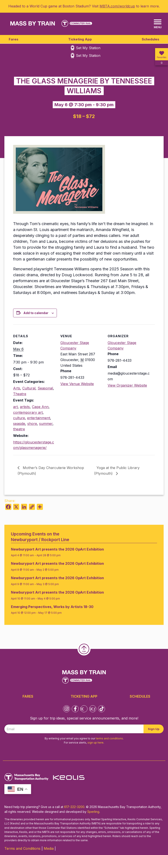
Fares (13, 39)
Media (49, 848)
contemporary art (28, 412)
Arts (16, 388)
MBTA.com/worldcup (117, 6)
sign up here (95, 742)
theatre (19, 429)
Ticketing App (80, 39)
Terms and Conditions (22, 848)
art (15, 407)
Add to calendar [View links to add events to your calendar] (35, 313)
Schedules (150, 39)
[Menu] (158, 24)
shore (32, 423)
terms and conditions (109, 738)
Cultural (28, 388)
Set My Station (88, 48)
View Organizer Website (127, 385)
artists (25, 407)
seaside (19, 423)
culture (19, 418)
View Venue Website (77, 384)
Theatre (19, 394)
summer (45, 423)
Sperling (93, 811)
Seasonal (45, 388)
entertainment (38, 418)
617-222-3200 (74, 807)
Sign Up (153, 729)
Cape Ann (40, 407)
